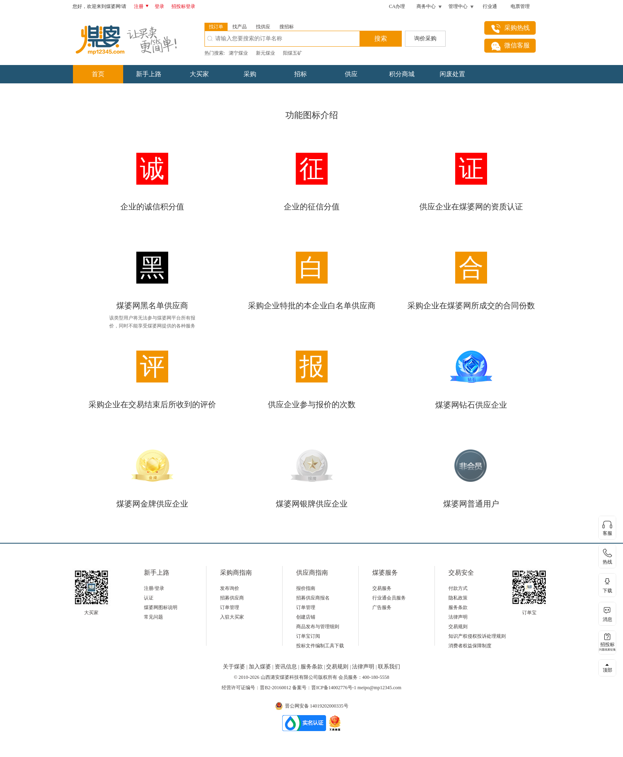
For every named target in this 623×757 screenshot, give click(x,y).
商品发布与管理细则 (317, 626)
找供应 (263, 27)
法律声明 (458, 617)
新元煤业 (265, 53)
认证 (148, 598)
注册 (142, 6)
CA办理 (397, 6)
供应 (351, 74)
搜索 (380, 38)
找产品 (239, 27)
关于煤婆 (235, 667)
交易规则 (458, 626)
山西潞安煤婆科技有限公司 (289, 677)
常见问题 (153, 617)
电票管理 (520, 6)
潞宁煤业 (238, 53)
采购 (250, 74)
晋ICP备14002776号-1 (333, 687)
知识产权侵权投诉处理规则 (477, 636)
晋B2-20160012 (275, 687)
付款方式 (458, 588)
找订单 (216, 27)
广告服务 (381, 607)
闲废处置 (452, 74)
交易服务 (381, 588)
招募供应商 (232, 598)
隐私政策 (458, 598)
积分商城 (402, 74)
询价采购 (425, 38)
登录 (159, 6)
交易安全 (461, 572)
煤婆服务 (385, 572)
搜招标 (286, 27)
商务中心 (426, 6)
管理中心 (458, 6)
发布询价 (229, 588)
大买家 (199, 74)
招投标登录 (183, 6)
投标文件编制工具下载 (320, 646)
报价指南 (305, 588)
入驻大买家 (232, 617)
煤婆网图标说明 (160, 607)
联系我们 (389, 667)
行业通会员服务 (389, 598)
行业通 (490, 6)
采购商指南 (236, 572)
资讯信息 (287, 667)
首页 (98, 74)
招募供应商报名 (313, 598)
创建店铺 (305, 617)
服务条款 (458, 607)
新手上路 (148, 74)
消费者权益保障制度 (469, 646)
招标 (300, 74)
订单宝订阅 (308, 636)
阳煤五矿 (292, 53)
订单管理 (229, 607)
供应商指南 (312, 572)
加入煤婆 (261, 667)
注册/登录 (154, 588)
